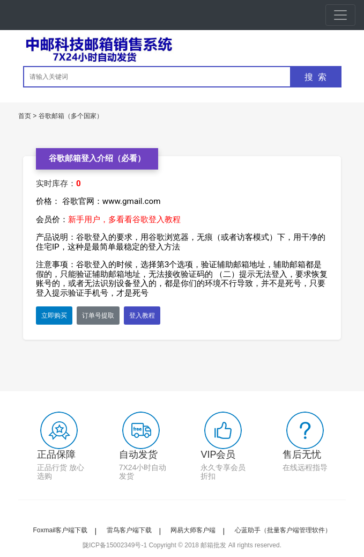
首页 (24, 116)
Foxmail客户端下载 (60, 530)
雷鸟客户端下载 (129, 530)
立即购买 (54, 315)
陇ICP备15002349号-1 (115, 545)
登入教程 (142, 315)
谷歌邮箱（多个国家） (71, 116)
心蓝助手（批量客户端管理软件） (283, 530)
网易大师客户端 (193, 530)
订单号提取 (98, 315)
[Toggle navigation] (340, 15)
